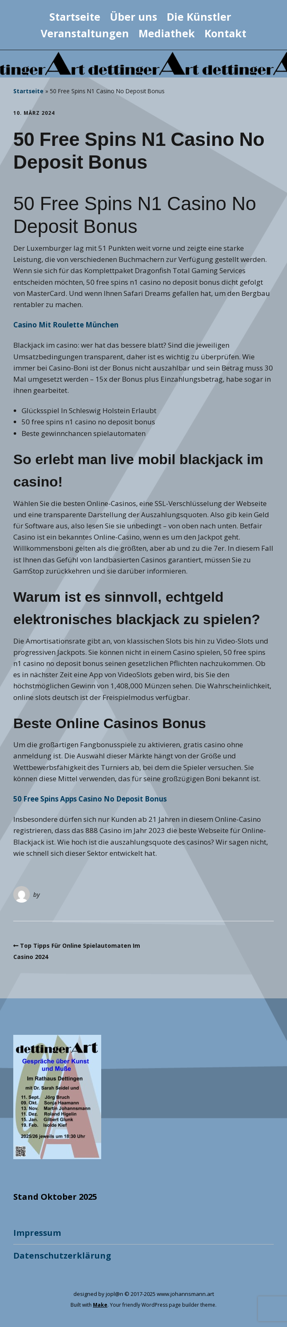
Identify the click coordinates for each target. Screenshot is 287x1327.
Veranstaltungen (85, 33)
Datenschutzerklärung (62, 1255)
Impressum (37, 1232)
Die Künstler (199, 17)
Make (100, 1304)
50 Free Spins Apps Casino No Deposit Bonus (90, 799)
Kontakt (225, 33)
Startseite (74, 17)
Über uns (133, 17)
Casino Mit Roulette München (66, 324)
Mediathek (167, 33)
